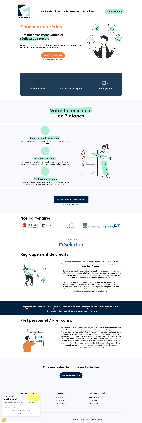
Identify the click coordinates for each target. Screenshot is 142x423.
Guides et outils (60, 397)
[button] (22, 227)
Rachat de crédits (94, 397)
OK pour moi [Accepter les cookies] (33, 414)
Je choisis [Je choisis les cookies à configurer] (21, 414)
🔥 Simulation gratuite (114, 11)
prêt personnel (77, 336)
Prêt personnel (93, 400)
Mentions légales (97, 419)
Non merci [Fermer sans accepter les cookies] (8, 414)
